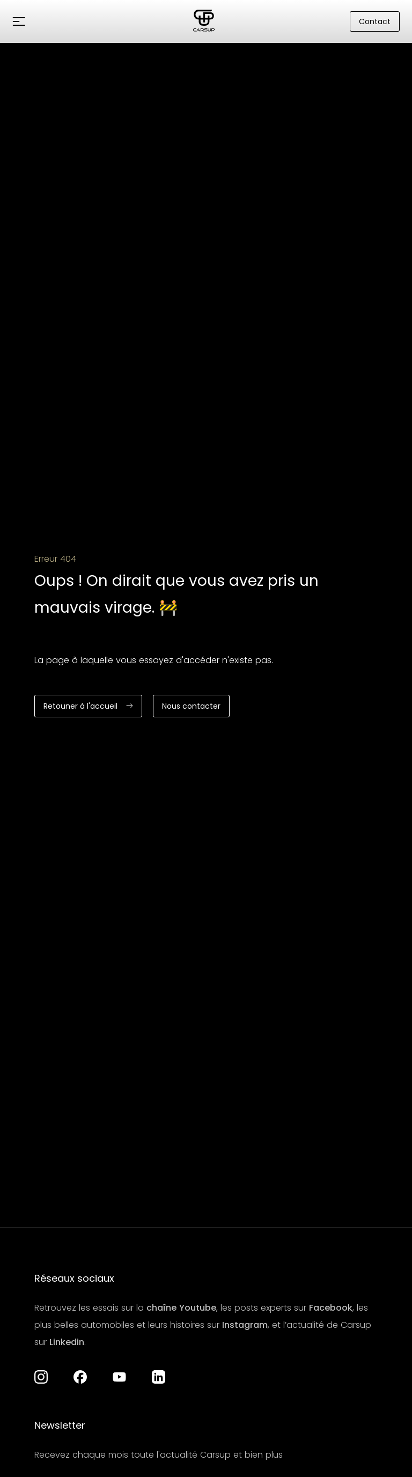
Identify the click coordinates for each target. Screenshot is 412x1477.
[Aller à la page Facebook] (80, 1377)
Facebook (330, 1308)
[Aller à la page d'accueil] (204, 21)
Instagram (245, 1325)
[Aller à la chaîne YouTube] (119, 1377)
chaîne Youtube (181, 1308)
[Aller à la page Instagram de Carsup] (41, 1377)
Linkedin (66, 1342)
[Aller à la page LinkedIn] (158, 1377)
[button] (19, 21)
